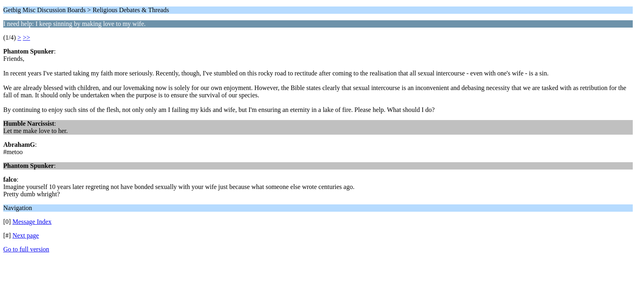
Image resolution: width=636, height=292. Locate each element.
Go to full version (26, 249)
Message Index (32, 221)
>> (26, 37)
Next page (26, 235)
